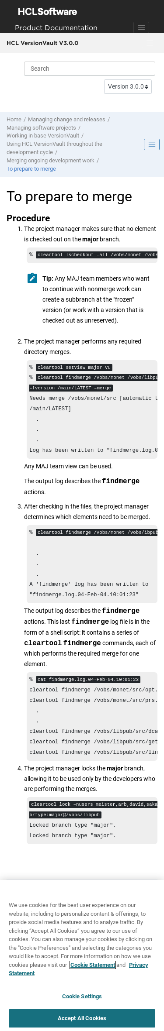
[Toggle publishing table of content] (152, 144)
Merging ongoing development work (50, 160)
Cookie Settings (82, 999)
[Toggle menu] (149, 43)
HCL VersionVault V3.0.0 (42, 43)
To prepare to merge (31, 168)
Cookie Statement (92, 967)
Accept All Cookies (82, 1021)
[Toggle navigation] (141, 27)
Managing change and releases (66, 119)
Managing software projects (41, 127)
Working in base (43, 135)
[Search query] (89, 69)
